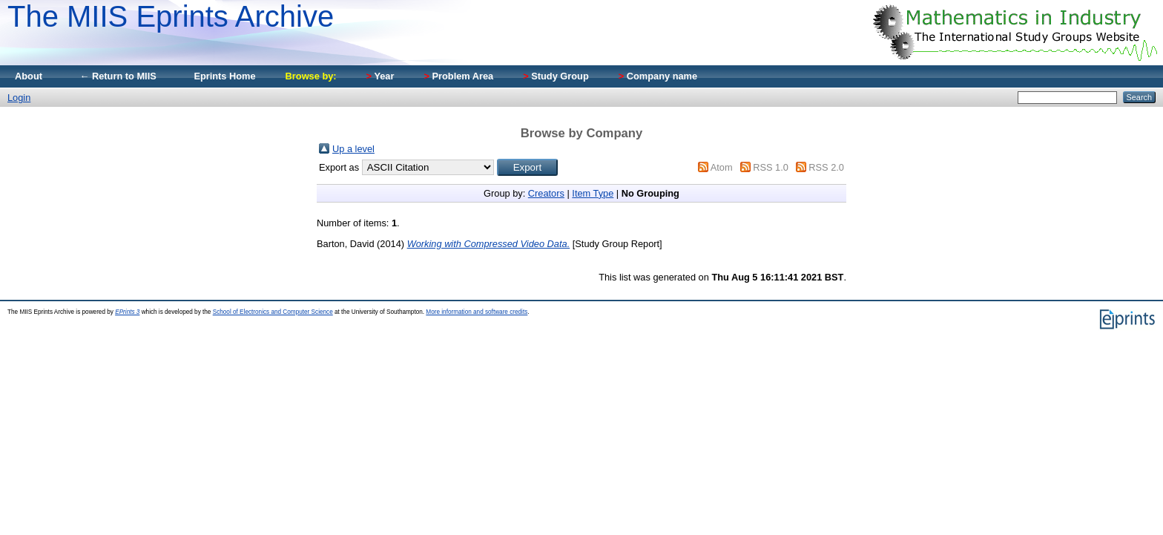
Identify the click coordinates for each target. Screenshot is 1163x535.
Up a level (353, 148)
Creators (546, 193)
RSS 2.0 (826, 167)
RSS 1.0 (770, 167)
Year (380, 76)
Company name (658, 76)
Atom (722, 167)
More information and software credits (476, 312)
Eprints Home (224, 76)
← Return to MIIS (118, 76)
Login (18, 97)
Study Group (556, 76)
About (28, 76)
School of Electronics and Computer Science (273, 312)
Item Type (592, 193)
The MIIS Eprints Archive (170, 16)
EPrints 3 (127, 312)
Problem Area (458, 76)
